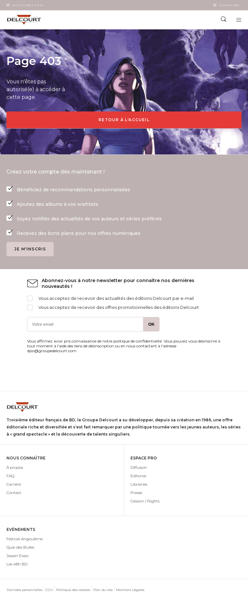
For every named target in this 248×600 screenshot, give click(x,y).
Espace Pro (229, 5)
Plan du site (103, 590)
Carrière (13, 484)
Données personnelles (24, 590)
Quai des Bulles (20, 547)
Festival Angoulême (24, 538)
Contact (13, 492)
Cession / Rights (145, 501)
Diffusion (138, 467)
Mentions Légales (130, 590)
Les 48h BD (16, 564)
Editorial (138, 475)
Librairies (138, 484)
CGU (49, 590)
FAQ (10, 475)
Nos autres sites (28, 5)
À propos (14, 467)
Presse (136, 492)
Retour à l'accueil (124, 119)
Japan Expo (17, 555)
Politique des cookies (73, 590)
